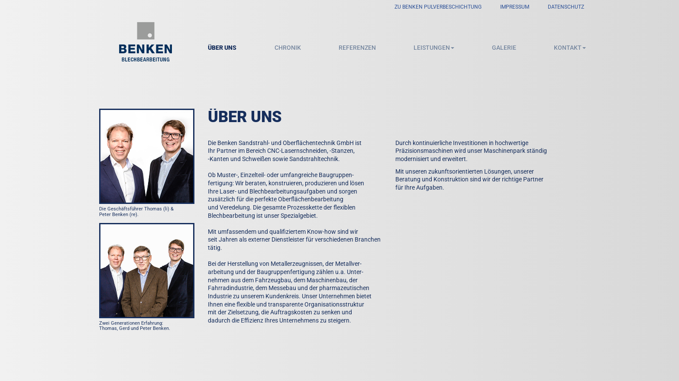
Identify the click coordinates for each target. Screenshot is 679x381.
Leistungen (434, 47)
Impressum (514, 7)
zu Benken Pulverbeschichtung (438, 7)
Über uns (222, 47)
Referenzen (357, 47)
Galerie (504, 47)
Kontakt (570, 47)
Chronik (288, 47)
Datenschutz (566, 7)
